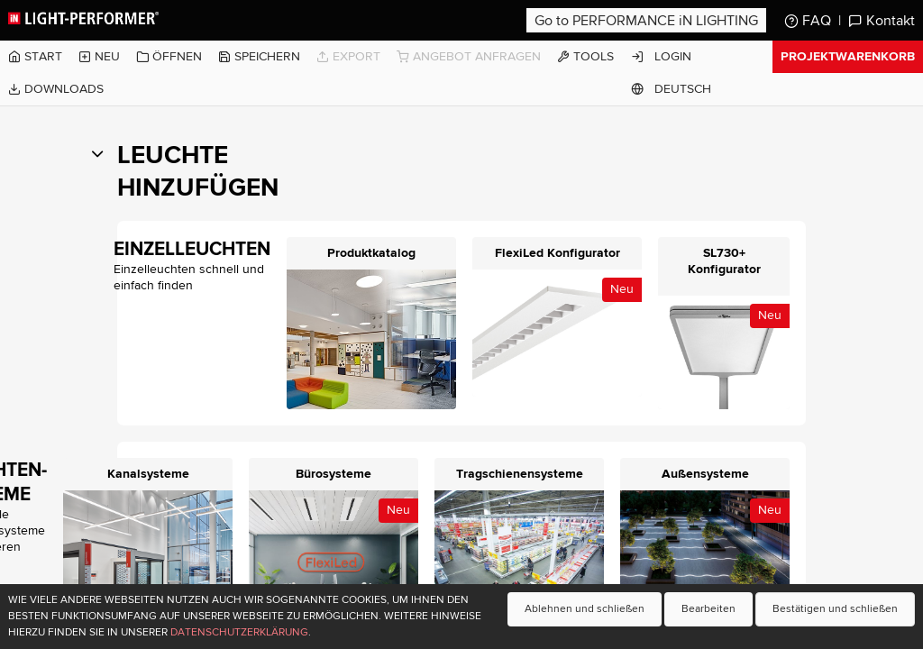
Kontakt (881, 21)
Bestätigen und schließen (835, 609)
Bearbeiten (708, 609)
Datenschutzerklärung (239, 632)
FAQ (807, 21)
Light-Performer (84, 18)
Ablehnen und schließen (584, 609)
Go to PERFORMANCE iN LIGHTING (646, 21)
